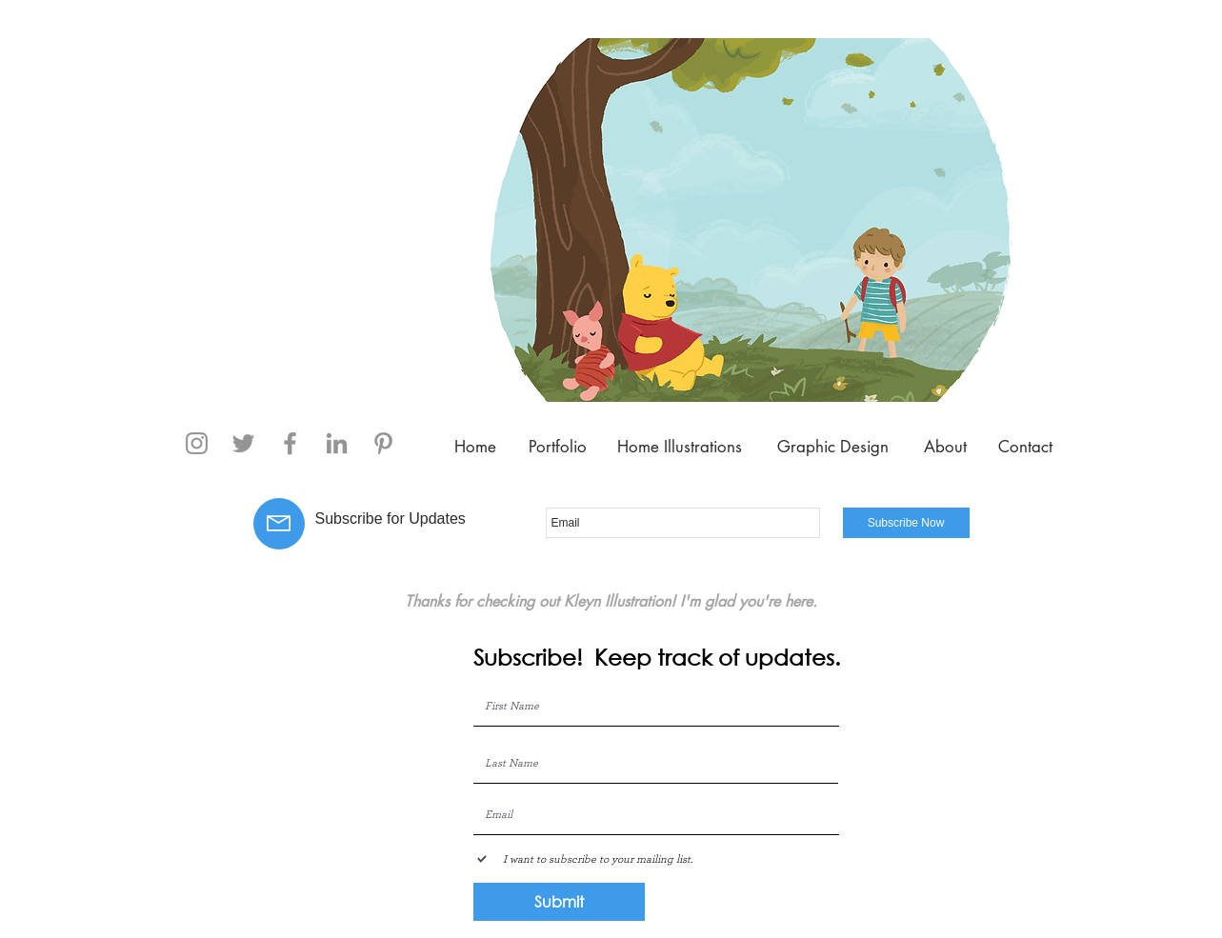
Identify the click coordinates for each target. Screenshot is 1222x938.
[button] (751, 220)
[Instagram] (196, 443)
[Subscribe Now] (906, 523)
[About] (946, 448)
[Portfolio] (558, 448)
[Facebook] (290, 443)
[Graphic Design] (833, 448)
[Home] (476, 448)
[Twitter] (243, 443)
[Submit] (559, 902)
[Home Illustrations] (680, 448)
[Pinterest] (383, 443)
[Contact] (1025, 448)
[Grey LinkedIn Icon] (336, 443)
